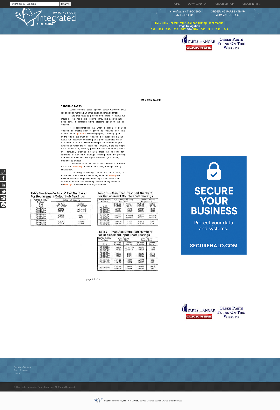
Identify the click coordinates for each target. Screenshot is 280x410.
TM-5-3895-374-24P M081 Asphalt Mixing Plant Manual (189, 23)
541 (210, 29)
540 (203, 29)
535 (168, 29)
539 (195, 29)
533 (153, 29)
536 (176, 29)
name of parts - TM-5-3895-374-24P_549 (184, 13)
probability (77, 166)
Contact (17, 373)
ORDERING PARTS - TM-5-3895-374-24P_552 (228, 13)
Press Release (21, 370)
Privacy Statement (22, 367)
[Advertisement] (96, 61)
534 (160, 29)
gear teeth (81, 133)
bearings (112, 175)
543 (225, 29)
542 (218, 29)
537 (183, 29)
